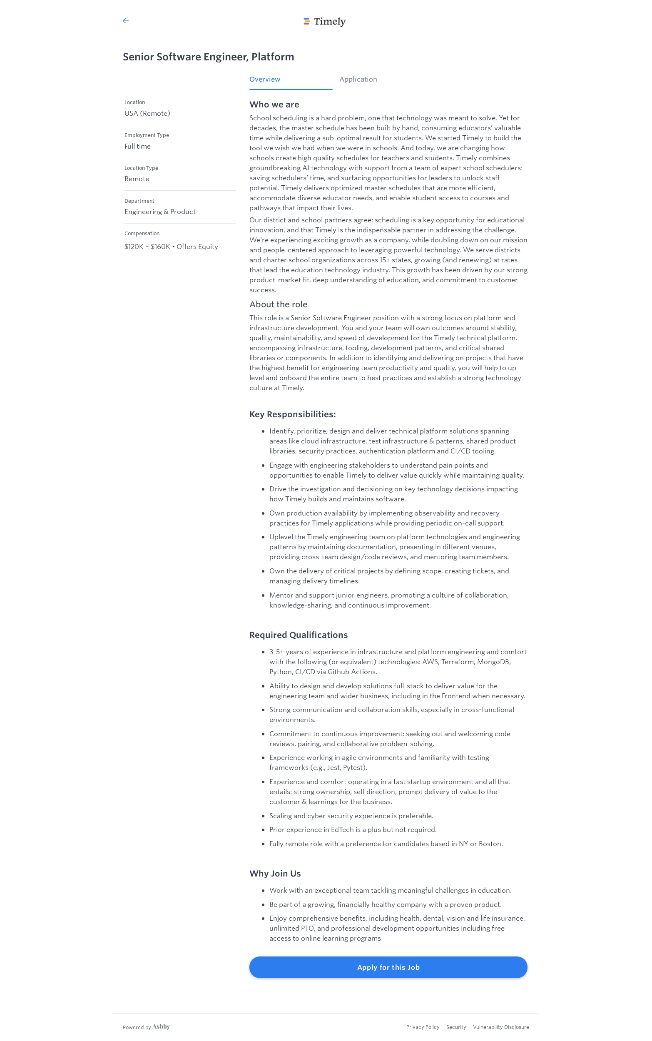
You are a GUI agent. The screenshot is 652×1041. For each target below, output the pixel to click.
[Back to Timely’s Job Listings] (126, 20)
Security (456, 1027)
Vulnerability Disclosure (501, 1027)
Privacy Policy (423, 1027)
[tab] (291, 82)
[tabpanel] (388, 539)
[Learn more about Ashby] (146, 1027)
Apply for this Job (388, 967)
